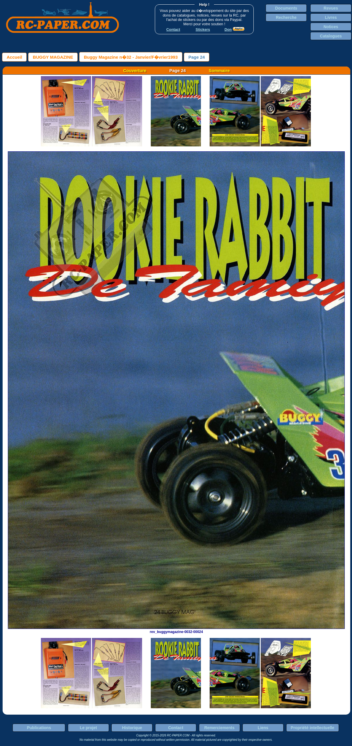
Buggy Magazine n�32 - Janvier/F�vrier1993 (130, 57)
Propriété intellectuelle (312, 727)
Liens (263, 727)
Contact (175, 727)
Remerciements (219, 727)
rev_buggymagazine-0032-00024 (176, 630)
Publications (39, 727)
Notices (331, 26)
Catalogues (331, 36)
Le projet (88, 727)
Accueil (14, 57)
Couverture (134, 70)
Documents (286, 8)
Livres (331, 17)
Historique (132, 727)
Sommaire (219, 70)
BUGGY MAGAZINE (53, 57)
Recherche (286, 17)
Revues (331, 8)
